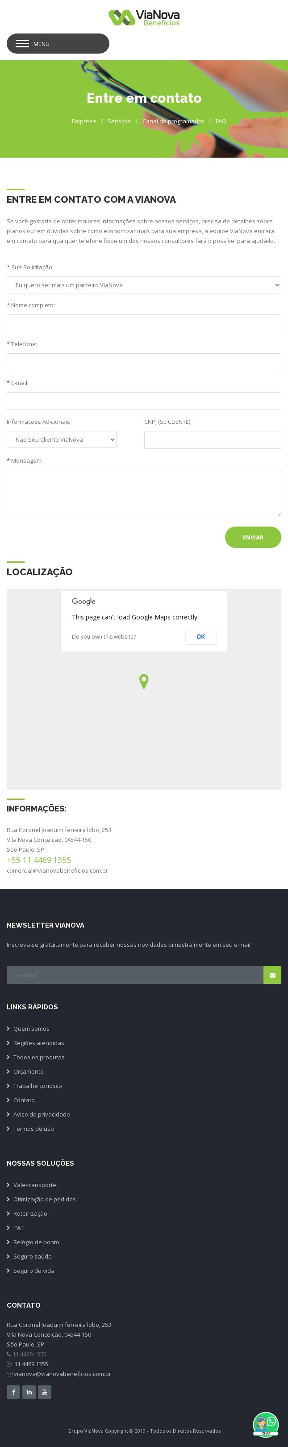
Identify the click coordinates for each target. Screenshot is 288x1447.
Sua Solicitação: (30, 267)
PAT (18, 1228)
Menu (41, 44)
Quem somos (31, 1029)
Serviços (119, 121)
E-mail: (18, 383)
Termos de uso (33, 1129)
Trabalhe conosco (37, 1086)
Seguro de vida (33, 1271)
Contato (24, 1100)
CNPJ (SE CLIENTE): (168, 422)
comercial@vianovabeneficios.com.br (57, 870)
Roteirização (30, 1213)
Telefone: (22, 344)
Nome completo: (31, 305)
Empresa (84, 121)
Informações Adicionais (38, 422)
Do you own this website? (104, 636)
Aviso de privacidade (41, 1114)
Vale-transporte (34, 1185)
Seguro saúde (32, 1256)
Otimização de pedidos (44, 1199)
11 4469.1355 (30, 1364)
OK (201, 636)
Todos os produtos (39, 1057)
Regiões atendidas (38, 1043)
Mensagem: (25, 460)
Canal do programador (173, 121)
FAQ (221, 121)
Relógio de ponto (36, 1242)
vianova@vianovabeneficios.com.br (62, 1374)
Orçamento (28, 1071)
